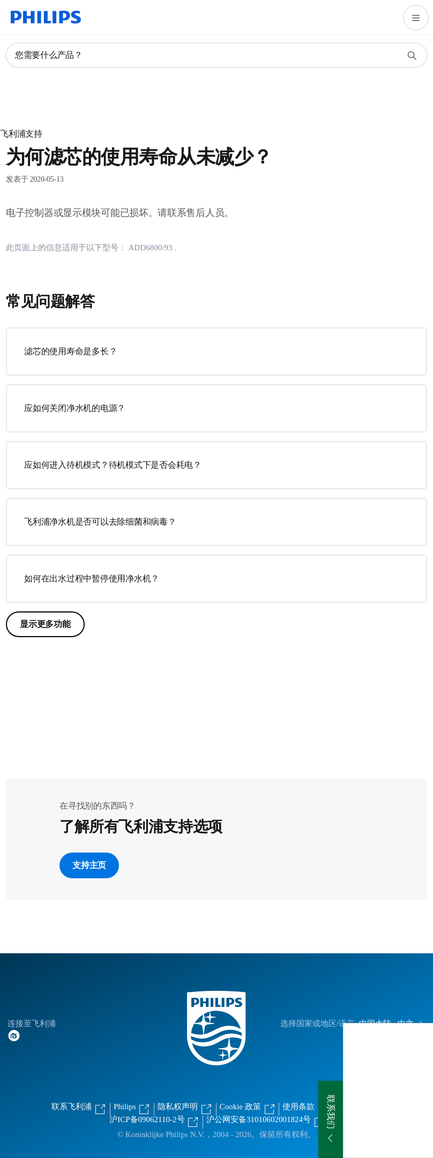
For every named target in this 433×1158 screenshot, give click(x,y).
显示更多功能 (45, 624)
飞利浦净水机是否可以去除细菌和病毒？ (100, 521)
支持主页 (89, 865)
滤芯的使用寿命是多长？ (70, 351)
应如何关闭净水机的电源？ (74, 408)
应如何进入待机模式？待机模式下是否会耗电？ (112, 464)
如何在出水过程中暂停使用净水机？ (91, 578)
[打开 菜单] (416, 18)
